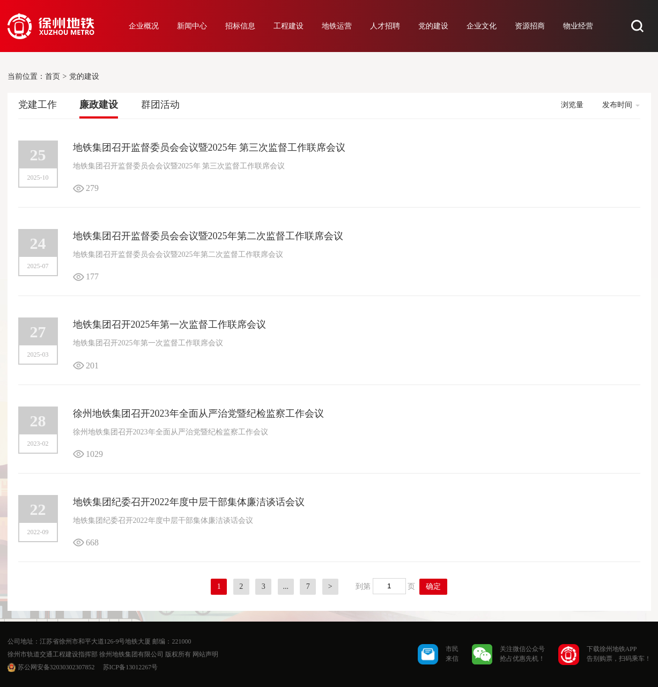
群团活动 (160, 104)
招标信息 (240, 26)
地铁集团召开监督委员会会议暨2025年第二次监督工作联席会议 (208, 236)
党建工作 (37, 104)
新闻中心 (192, 26)
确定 (433, 586)
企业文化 (482, 26)
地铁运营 (337, 26)
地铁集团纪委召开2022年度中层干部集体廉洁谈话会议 (189, 502)
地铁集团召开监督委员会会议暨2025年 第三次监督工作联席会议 (209, 147)
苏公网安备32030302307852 (56, 667)
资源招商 (530, 26)
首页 (52, 76)
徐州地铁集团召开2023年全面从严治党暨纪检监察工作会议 (198, 413)
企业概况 (144, 26)
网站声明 (205, 654)
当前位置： (26, 76)
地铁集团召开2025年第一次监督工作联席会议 (169, 324)
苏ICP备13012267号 (130, 667)
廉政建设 (98, 104)
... (286, 586)
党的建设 (433, 26)
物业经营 (578, 26)
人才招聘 (385, 26)
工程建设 (288, 26)
